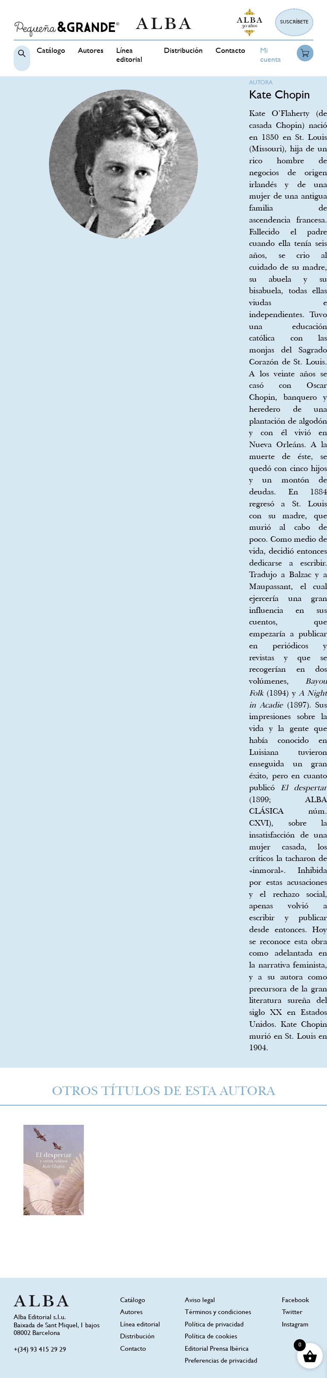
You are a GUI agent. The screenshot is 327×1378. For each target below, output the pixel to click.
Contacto (230, 51)
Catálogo (51, 51)
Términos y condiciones (218, 1312)
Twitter (292, 1312)
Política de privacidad (214, 1325)
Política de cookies (211, 1337)
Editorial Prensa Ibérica (217, 1349)
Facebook (295, 1300)
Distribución (183, 51)
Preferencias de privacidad (221, 1361)
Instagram (295, 1325)
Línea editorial (140, 1325)
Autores (90, 51)
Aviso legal (200, 1300)
